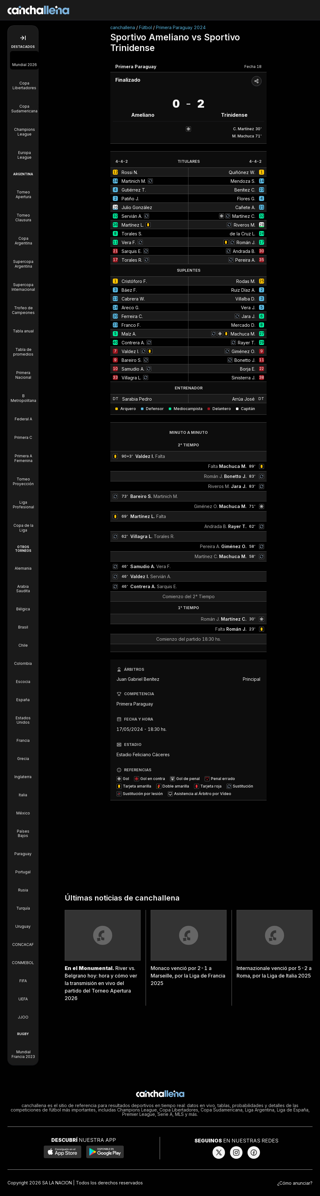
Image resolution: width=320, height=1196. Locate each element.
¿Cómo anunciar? (294, 1183)
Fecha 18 (253, 66)
